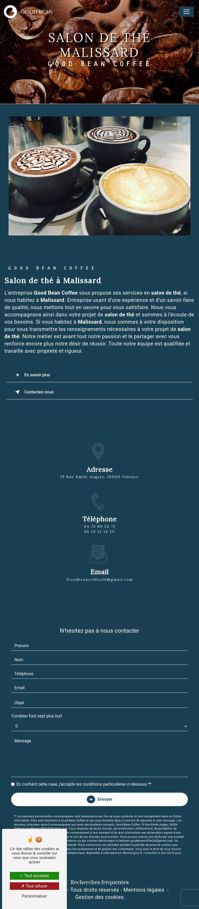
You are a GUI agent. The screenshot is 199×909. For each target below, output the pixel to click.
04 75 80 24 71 (99, 532)
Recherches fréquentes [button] (99, 882)
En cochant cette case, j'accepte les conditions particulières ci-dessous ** (83, 778)
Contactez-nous (33, 392)
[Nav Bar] (186, 11)
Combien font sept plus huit (36, 710)
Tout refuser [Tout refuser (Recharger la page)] (34, 886)
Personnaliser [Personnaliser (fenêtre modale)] (34, 896)
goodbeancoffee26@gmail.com (99, 574)
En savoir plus (31, 375)
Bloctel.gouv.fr (132, 847)
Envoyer (105, 794)
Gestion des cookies (99, 897)
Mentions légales (143, 890)
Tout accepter (34, 875)
